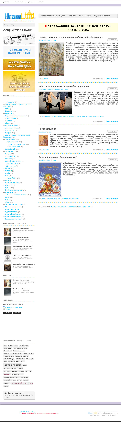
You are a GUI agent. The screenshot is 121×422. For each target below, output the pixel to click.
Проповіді (9, 192)
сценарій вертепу (51, 198)
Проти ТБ (9, 185)
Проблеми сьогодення (13, 190)
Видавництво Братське (20, 348)
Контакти (41, 2)
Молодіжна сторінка (12, 161)
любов (25, 365)
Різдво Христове (9, 356)
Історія (7, 154)
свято (14, 380)
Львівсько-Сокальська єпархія (13, 353)
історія (10, 345)
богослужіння (20, 359)
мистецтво (45, 78)
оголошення (15, 374)
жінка (17, 361)
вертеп (44, 198)
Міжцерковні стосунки (13, 207)
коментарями (82, 206)
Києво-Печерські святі (17, 144)
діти (32, 359)
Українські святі (12, 142)
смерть (19, 380)
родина (60, 116)
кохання (65, 116)
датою (54, 206)
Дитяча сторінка (11, 128)
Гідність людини (11, 125)
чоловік (6, 386)
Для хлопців (11, 166)
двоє (5, 361)
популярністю (62, 206)
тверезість (7, 383)
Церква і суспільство (13, 214)
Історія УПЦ (11, 156)
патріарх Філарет (9, 377)
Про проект (19, 2)
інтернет (95, 116)
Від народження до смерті (15, 116)
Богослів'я (9, 111)
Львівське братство (19, 351)
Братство (8, 113)
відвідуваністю (72, 206)
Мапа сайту (112, 415)
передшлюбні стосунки (74, 116)
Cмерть (9, 121)
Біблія (7, 109)
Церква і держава (12, 209)
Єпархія (8, 133)
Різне (7, 197)
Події (7, 180)
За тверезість (10, 151)
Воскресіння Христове (21, 228)
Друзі (30, 2)
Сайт (7, 200)
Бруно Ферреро (23, 345)
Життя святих (10, 139)
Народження (11, 118)
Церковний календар (13, 219)
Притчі (7, 187)
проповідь (24, 377)
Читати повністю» (112, 78)
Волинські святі (14, 147)
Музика (8, 168)
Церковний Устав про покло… (23, 246)
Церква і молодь (11, 212)
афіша (88, 16)
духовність (11, 361)
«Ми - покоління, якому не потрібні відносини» (63, 86)
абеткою (90, 206)
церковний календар (22, 383)
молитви (28, 371)
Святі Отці (18, 356)
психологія (7, 380)
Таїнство (25, 356)
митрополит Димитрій (10, 371)
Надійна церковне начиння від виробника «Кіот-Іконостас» (70, 37)
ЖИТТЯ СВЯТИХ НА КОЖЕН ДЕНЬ (53, 16)
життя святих (12, 364)
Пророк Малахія (47, 129)
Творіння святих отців (13, 204)
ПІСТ (80, 16)
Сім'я (7, 202)
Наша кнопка (94, 415)
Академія (10, 102)
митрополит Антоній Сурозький (13, 368)
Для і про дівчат (12, 163)
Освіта (7, 173)
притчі (17, 377)
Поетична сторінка (12, 183)
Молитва (72, 16)
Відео (7, 123)
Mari (50, 132)
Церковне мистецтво (13, 216)
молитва (21, 371)
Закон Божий (10, 149)
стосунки (25, 380)
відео (27, 359)
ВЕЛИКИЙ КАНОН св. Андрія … (24, 264)
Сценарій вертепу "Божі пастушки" (57, 157)
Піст (6, 175)
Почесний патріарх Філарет (16, 195)
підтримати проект (102, 16)
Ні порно (8, 171)
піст (22, 374)
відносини (50, 116)
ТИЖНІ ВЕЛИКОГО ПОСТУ (22, 255)
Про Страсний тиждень (21, 237)
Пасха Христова (29, 353)
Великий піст (11, 178)
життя (22, 361)
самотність (101, 116)
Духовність (9, 130)
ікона (5, 345)
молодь (7, 374)
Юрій (54, 40)
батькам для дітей (9, 359)
